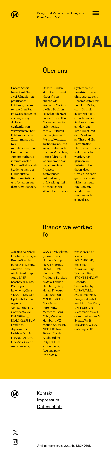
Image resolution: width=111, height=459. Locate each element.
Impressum (48, 400)
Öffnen (96, 14)
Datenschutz (49, 407)
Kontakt (44, 393)
